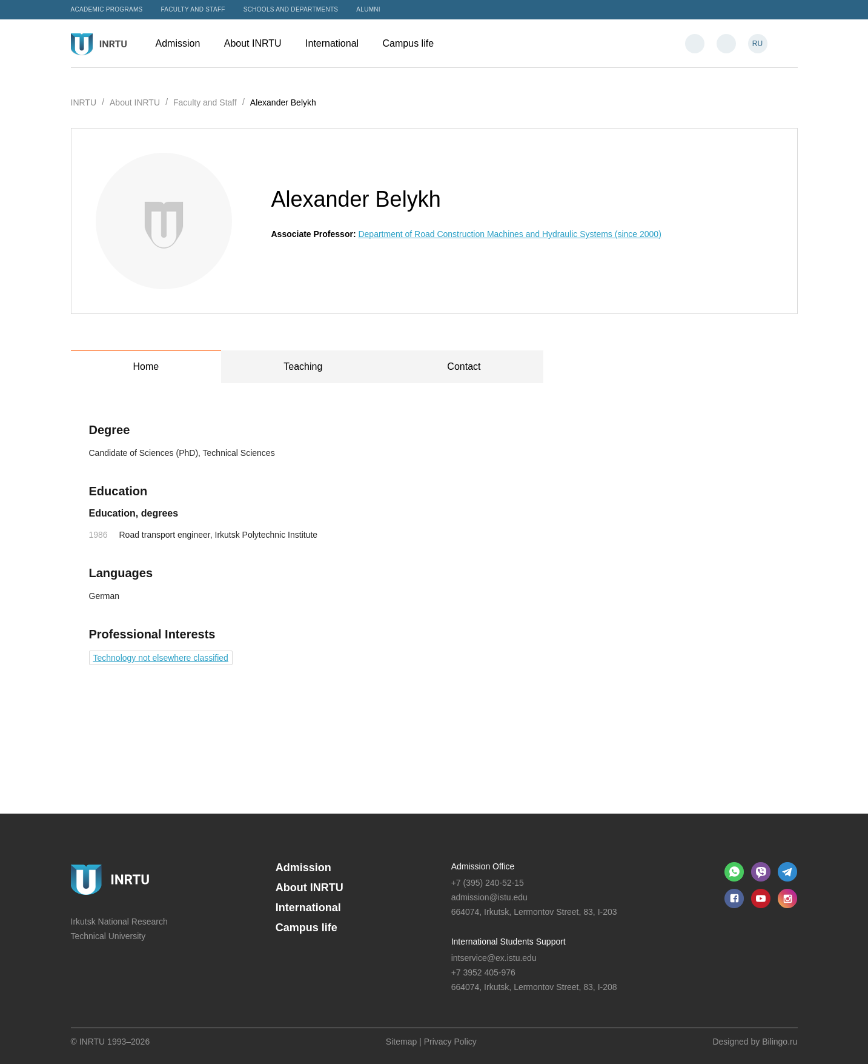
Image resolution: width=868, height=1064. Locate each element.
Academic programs (107, 9)
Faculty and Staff (193, 9)
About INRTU (258, 43)
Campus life (414, 43)
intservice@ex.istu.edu (494, 958)
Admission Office (483, 866)
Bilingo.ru (779, 1041)
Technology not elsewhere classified (160, 658)
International (338, 43)
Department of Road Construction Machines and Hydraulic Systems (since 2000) (509, 234)
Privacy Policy (450, 1041)
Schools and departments (291, 9)
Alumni (368, 9)
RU (757, 43)
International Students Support (508, 941)
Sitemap (401, 1041)
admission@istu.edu (489, 897)
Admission (184, 43)
